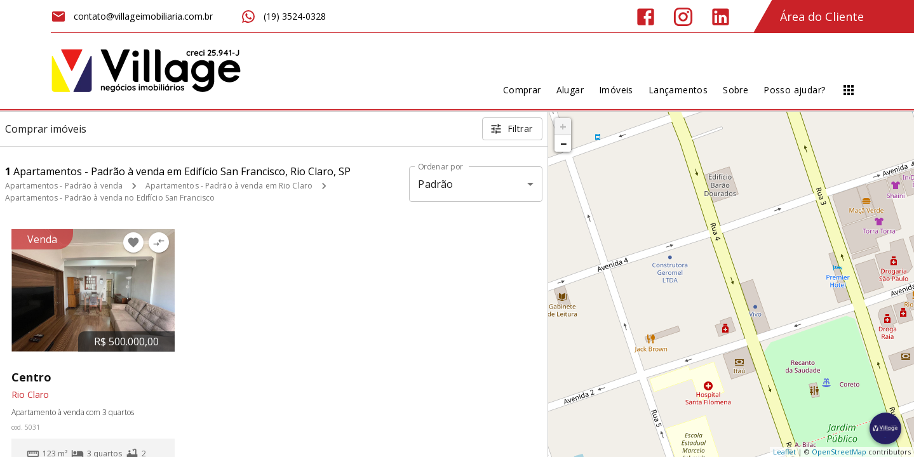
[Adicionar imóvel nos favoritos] (133, 242)
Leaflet (784, 451)
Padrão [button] (435, 184)
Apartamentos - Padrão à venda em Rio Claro (229, 185)
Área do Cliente (822, 16)
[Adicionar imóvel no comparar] (159, 242)
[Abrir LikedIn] (720, 17)
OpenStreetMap (839, 451)
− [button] (563, 143)
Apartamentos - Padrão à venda (64, 185)
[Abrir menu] (848, 90)
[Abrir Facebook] (646, 17)
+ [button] (563, 126)
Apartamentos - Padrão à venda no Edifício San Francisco (110, 197)
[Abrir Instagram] (683, 17)
